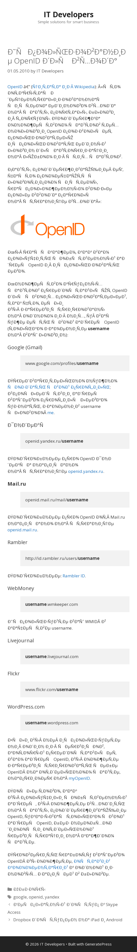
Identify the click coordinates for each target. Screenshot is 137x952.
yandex (52, 897)
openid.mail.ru (22, 530)
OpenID (15, 86)
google (20, 897)
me (50, 412)
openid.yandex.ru (85, 471)
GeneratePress (98, 944)
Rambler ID (74, 576)
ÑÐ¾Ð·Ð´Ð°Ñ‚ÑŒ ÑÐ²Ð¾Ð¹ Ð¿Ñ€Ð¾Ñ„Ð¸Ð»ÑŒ (59, 387)
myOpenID (79, 778)
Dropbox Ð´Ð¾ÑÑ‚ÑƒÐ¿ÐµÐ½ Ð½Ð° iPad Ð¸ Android (67, 920)
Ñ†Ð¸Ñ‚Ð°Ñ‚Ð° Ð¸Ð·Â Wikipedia (63, 86)
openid (36, 897)
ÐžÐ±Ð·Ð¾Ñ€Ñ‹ (29, 889)
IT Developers (69, 14)
